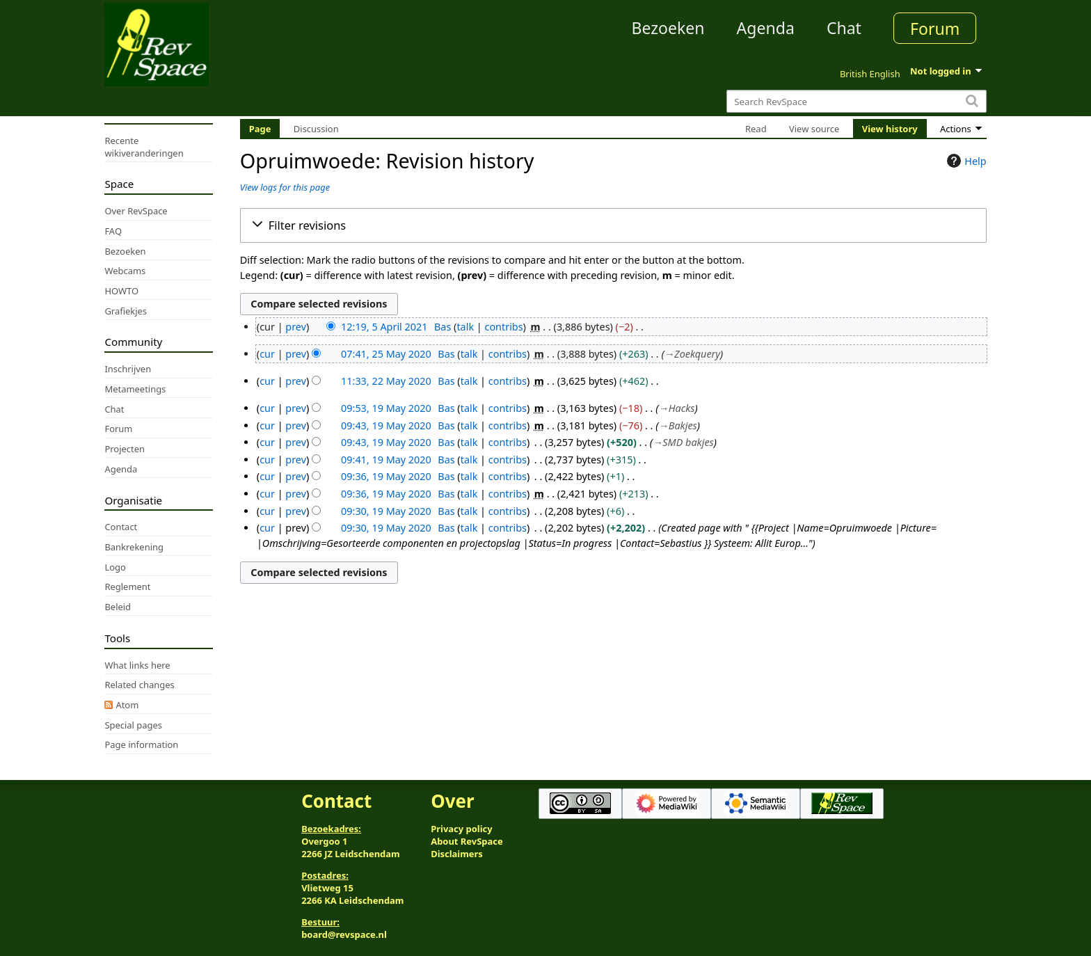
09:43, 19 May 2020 (386, 425)
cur (267, 353)
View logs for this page (285, 187)
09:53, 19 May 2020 (386, 408)
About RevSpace (467, 841)
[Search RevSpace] (856, 101)
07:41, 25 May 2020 (386, 353)
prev (295, 326)
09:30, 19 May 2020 (386, 511)
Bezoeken (668, 28)
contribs (504, 326)
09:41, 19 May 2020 (386, 459)
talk (465, 326)
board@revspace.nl (344, 934)
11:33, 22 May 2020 (386, 381)
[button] (613, 225)
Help (964, 161)
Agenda (766, 28)
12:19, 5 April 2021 (384, 326)
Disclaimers (457, 853)
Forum (934, 28)
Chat (844, 28)
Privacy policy (461, 828)
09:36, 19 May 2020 (386, 476)
